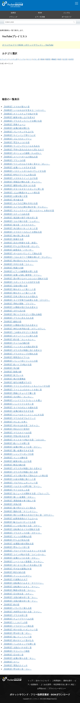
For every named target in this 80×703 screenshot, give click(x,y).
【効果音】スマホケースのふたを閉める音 (22, 232)
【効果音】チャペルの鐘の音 (16, 343)
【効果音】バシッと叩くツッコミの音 (20, 361)
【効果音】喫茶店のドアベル (16, 357)
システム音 (13, 59)
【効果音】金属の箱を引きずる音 (18, 411)
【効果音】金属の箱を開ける (16, 128)
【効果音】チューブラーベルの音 (18, 619)
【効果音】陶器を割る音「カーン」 (19, 590)
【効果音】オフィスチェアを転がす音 (20, 114)
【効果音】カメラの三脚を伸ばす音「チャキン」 (25, 207)
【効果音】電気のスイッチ (15, 665)
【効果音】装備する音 (13, 239)
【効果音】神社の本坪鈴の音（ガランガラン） (24, 329)
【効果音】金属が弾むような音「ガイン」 (22, 447)
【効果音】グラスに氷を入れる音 (18, 318)
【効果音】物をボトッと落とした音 (19, 289)
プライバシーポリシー (57, 688)
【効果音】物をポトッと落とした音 (19, 293)
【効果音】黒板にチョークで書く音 (19, 393)
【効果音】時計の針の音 (14, 572)
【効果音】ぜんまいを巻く (15, 422)
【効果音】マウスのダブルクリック (19, 418)
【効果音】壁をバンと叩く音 (16, 547)
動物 (42, 59)
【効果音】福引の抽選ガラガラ (17, 382)
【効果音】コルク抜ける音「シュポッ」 (21, 221)
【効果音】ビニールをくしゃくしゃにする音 (23, 415)
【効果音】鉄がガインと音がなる (18, 640)
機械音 (54, 59)
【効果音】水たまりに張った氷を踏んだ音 (22, 565)
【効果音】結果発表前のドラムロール (20, 518)
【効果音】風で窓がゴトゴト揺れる (19, 508)
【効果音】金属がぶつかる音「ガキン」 (21, 558)
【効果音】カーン (11, 662)
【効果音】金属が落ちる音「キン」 (19, 658)
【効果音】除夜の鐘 (12, 372)
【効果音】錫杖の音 (12, 321)
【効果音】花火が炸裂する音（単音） (20, 243)
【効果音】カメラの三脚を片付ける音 (20, 203)
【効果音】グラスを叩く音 (15, 615)
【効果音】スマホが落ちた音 (16, 107)
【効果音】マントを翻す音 (15, 458)
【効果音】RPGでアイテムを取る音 (19, 175)
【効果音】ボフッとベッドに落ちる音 (20, 336)
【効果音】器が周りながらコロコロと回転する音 (25, 278)
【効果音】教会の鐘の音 (14, 465)
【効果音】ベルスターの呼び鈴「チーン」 (22, 486)
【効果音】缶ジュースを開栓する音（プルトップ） (26, 493)
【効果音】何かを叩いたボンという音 (20, 629)
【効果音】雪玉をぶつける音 (16, 142)
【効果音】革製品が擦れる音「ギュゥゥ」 (22, 182)
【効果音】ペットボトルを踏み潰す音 (20, 347)
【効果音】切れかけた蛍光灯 (16, 429)
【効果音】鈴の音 (11, 604)
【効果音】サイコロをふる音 (16, 490)
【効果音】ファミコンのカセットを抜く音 (22, 389)
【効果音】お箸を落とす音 (15, 196)
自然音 (71, 59)
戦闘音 (48, 59)
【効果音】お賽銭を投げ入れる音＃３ (20, 307)
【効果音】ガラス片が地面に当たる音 (20, 472)
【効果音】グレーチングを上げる (18, 132)
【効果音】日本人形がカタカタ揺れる (20, 296)
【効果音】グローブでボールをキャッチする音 (24, 551)
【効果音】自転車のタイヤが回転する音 (21, 529)
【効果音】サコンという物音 (16, 651)
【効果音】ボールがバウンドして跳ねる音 (22, 253)
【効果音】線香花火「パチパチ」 (18, 250)
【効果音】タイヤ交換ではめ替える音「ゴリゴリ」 (26, 300)
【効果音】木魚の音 (12, 504)
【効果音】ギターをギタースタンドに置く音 (23, 189)
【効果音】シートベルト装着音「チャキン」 (23, 561)
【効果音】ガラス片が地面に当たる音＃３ (22, 350)
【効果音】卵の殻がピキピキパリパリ (20, 261)
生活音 (65, 59)
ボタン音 (36, 59)
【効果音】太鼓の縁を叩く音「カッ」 (20, 597)
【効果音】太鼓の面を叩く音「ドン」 (20, 601)
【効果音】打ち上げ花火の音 (16, 540)
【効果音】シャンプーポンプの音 (18, 454)
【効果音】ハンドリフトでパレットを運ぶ (22, 400)
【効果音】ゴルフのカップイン (17, 139)
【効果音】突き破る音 (13, 200)
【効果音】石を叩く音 (13, 655)
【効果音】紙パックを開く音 (16, 443)
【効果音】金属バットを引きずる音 (19, 167)
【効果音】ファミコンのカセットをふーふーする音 (26, 386)
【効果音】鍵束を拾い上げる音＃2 (19, 117)
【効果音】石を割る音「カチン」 (18, 594)
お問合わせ (41, 688)
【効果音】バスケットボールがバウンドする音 (24, 171)
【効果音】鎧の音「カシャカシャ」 (19, 339)
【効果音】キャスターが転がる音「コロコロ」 (24, 440)
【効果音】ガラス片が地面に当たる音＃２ (22, 468)
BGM (40, 13)
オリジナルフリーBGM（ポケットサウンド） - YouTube (27, 45)
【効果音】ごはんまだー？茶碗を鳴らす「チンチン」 (27, 257)
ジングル (66, 13)
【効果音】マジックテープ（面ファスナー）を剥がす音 (28, 210)
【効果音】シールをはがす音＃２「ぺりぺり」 (24, 110)
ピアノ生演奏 (40, 17)
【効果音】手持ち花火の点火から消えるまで (23, 150)
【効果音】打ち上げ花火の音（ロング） (21, 246)
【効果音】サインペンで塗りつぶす (19, 135)
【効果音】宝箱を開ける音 (15, 286)
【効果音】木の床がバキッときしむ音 (20, 228)
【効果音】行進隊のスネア (15, 579)
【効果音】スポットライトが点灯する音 (21, 282)
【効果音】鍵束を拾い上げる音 (17, 461)
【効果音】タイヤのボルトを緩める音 (20, 407)
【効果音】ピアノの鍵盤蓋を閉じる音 (20, 271)
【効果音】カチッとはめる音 (16, 214)
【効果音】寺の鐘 (11, 368)
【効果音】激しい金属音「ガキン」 (19, 497)
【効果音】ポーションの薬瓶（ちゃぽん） (22, 153)
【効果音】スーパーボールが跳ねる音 (20, 157)
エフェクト (4, 59)
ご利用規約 (56, 681)
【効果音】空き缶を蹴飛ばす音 (17, 569)
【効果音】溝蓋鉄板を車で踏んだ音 (19, 501)
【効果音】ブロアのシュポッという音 (20, 483)
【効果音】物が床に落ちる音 (16, 235)
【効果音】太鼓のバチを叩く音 (17, 647)
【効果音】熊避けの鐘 (13, 268)
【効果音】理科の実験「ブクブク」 (19, 304)
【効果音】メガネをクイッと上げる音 (20, 178)
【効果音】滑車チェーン (14, 124)
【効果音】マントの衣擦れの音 (17, 536)
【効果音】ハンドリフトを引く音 (18, 404)
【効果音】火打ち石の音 (14, 311)
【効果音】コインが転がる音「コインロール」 (24, 554)
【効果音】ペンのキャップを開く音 (19, 644)
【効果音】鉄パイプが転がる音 (17, 364)
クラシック (13, 17)
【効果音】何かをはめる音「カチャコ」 (21, 425)
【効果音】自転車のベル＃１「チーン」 (21, 587)
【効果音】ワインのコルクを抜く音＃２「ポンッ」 (26, 164)
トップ (30, 681)
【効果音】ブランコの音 (14, 160)
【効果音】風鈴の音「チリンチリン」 (20, 511)
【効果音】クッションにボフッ (17, 576)
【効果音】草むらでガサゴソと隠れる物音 (22, 314)
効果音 (13, 13)
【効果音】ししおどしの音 (15, 622)
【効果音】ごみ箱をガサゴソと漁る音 (20, 332)
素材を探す (67, 681)
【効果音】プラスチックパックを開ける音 (22, 121)
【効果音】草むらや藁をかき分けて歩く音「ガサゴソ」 (28, 515)
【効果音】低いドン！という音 (17, 637)
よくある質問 (46, 684)
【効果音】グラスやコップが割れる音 (20, 354)
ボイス (29, 59)
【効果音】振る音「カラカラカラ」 (19, 225)
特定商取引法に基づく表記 (64, 684)
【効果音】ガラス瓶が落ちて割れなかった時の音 (25, 475)
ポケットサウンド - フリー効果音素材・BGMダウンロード (40, 694)
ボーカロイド (67, 17)
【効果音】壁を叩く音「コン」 (17, 669)
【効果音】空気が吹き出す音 (16, 436)
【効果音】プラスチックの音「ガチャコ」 (22, 533)
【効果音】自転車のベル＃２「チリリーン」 (23, 583)
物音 (59, 59)
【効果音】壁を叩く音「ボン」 (17, 633)
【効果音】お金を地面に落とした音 (19, 479)
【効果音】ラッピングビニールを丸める (21, 146)
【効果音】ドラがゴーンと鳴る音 (18, 626)
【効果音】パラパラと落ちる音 (17, 608)
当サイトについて (42, 681)
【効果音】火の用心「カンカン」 (18, 397)
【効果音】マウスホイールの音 (17, 432)
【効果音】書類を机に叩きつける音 (19, 185)
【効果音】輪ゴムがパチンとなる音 (19, 522)
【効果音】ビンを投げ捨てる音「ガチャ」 (22, 526)
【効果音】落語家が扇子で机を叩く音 (20, 218)
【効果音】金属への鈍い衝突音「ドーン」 (22, 275)
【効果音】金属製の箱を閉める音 (18, 544)
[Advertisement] (40, 79)
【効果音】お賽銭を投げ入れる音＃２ (20, 325)
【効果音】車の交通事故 (14, 379)
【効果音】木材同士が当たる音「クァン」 (22, 612)
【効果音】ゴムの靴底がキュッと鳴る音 (21, 192)
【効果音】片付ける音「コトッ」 (18, 264)
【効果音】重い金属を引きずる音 (18, 450)
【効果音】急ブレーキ (13, 375)
